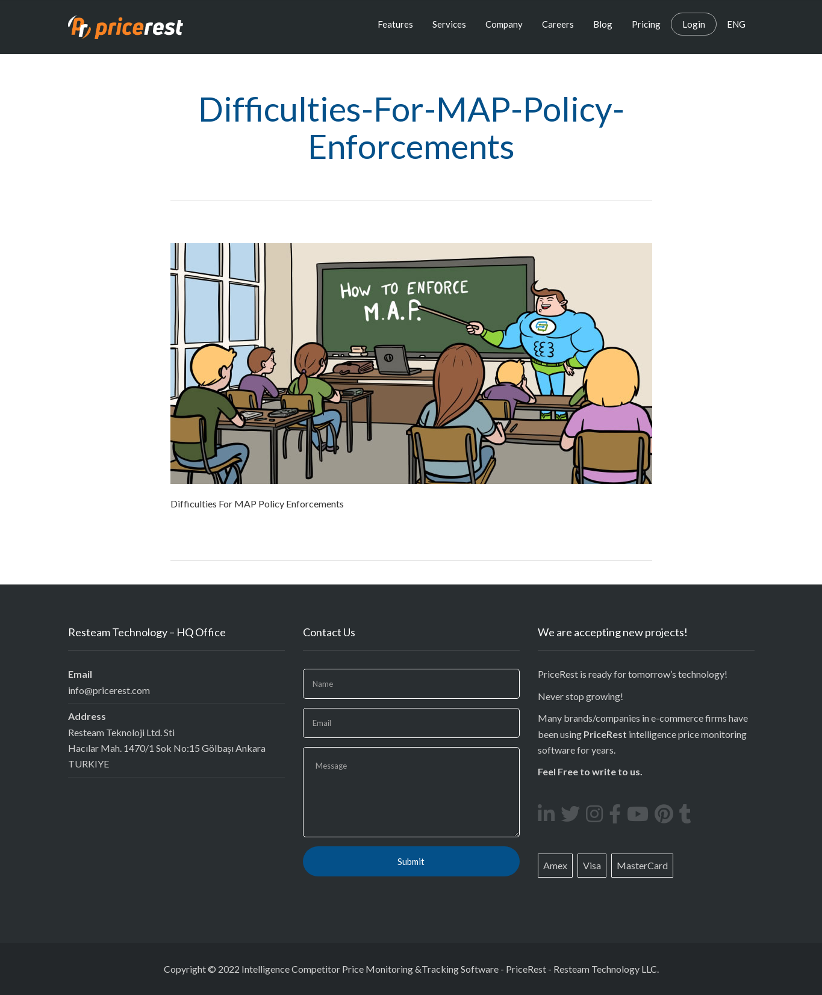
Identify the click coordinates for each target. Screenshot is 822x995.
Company (504, 24)
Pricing (646, 24)
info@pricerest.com (109, 690)
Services (449, 24)
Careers (558, 24)
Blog (602, 24)
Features (395, 24)
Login (693, 24)
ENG (736, 24)
